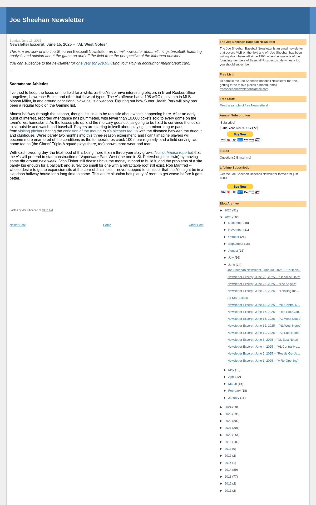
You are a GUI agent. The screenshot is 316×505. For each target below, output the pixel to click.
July (231, 257)
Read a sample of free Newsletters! (244, 105)
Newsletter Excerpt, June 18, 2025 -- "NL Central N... (263, 305)
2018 (228, 448)
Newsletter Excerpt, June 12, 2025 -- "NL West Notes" (264, 325)
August (233, 250)
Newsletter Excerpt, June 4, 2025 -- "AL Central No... (263, 346)
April (231, 377)
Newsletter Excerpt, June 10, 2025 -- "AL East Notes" (263, 333)
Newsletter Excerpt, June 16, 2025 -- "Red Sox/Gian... (264, 312)
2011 (228, 490)
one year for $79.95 (92, 63)
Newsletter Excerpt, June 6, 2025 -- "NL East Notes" (263, 339)
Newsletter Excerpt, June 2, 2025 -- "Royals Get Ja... (263, 353)
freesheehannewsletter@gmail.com (244, 89)
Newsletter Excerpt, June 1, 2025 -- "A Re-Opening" (262, 360)
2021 (228, 428)
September (236, 243)
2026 (228, 210)
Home (107, 225)
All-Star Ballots (237, 298)
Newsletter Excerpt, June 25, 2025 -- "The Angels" (261, 284)
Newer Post (17, 225)
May (231, 370)
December (235, 223)
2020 (228, 435)
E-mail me (243, 157)
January (234, 398)
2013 (228, 476)
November (235, 229)
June (232, 264)
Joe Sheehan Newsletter (46, 20)
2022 (228, 421)
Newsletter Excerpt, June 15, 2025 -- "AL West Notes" (264, 318)
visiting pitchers (31, 131)
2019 (228, 442)
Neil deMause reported (174, 152)
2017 (228, 455)
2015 (228, 463)
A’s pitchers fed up (122, 131)
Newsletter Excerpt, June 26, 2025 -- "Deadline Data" (263, 277)
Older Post (196, 225)
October (234, 237)
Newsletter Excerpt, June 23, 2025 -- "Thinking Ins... (263, 291)
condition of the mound (82, 131)
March (233, 383)
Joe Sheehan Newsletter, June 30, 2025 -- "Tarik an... (264, 270)
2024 (228, 407)
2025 (228, 217)
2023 (228, 414)
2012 (228, 483)
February (235, 390)
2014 (228, 469)
